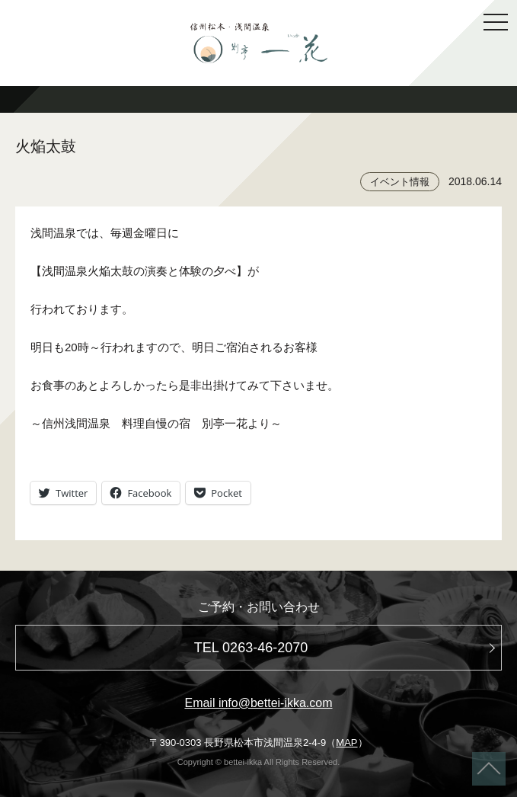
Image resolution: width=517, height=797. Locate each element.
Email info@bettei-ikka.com (258, 702)
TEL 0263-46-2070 (251, 647)
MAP (346, 742)
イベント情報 (399, 181)
